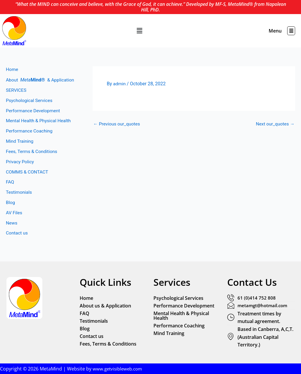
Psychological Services (30, 108)
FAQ (10, 192)
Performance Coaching (30, 140)
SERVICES (16, 98)
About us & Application (105, 305)
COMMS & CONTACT (27, 182)
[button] (140, 30)
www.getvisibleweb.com (119, 368)
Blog (10, 214)
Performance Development (34, 119)
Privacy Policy (20, 171)
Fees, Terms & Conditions (32, 161)
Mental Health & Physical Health (39, 129)
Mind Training (20, 150)
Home (12, 69)
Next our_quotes (274, 124)
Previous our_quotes (117, 124)
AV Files (14, 224)
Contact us (17, 245)
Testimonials (19, 203)
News (12, 235)
